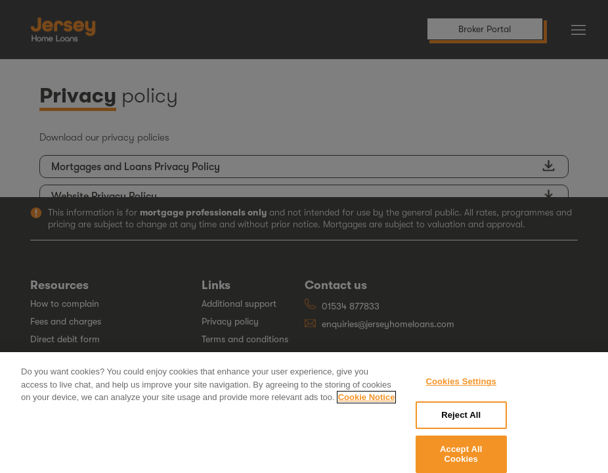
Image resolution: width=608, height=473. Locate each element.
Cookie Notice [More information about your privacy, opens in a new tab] (366, 402)
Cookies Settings (460, 387)
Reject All (461, 420)
